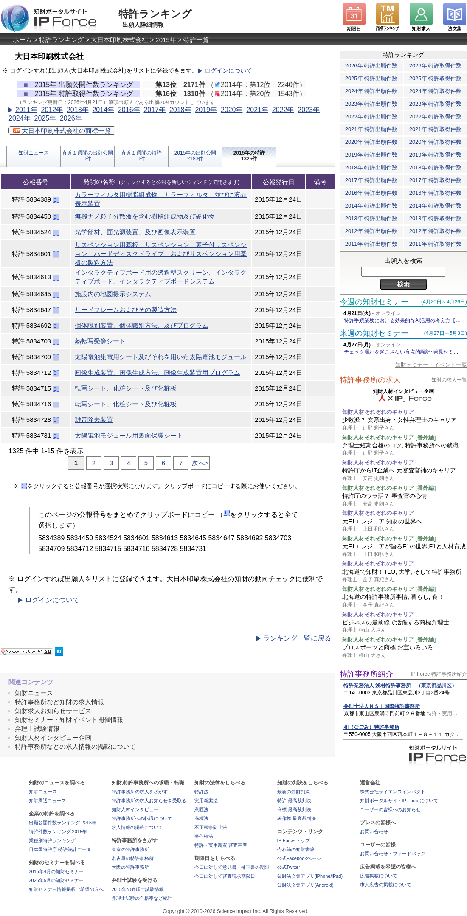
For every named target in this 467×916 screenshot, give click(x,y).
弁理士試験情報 (37, 728)
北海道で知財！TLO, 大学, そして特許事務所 (404, 575)
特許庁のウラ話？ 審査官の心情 (404, 499)
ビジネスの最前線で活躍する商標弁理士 (404, 626)
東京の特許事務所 (130, 849)
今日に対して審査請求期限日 (224, 876)
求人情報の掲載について (137, 827)
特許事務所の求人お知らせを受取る (149, 800)
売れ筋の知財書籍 (296, 849)
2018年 (180, 109)
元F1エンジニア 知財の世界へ (404, 525)
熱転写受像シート (100, 341)
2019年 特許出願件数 (371, 155)
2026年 (71, 118)
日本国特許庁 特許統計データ (60, 849)
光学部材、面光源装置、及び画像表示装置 (135, 232)
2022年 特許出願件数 (371, 116)
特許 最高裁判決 (294, 800)
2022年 (283, 109)
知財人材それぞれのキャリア (378, 412)
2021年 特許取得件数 (435, 129)
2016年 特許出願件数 (371, 193)
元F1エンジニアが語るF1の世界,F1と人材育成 (404, 550)
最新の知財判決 (293, 791)
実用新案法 (206, 800)
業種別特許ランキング (52, 840)
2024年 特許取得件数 (435, 91)
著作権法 (203, 836)
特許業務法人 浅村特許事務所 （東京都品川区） (400, 685)
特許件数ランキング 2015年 (58, 831)
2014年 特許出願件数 (371, 205)
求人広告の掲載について (385, 884)
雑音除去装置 (94, 419)
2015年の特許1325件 (249, 156)
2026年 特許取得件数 (435, 65)
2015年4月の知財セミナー (56, 871)
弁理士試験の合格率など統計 (142, 898)
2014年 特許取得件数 (435, 205)
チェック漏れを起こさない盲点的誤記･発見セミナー (404, 352)
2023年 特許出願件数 (371, 104)
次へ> (200, 462)
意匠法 (201, 809)
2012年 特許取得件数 (435, 231)
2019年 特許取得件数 (435, 155)
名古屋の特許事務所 (133, 858)
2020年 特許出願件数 (371, 142)
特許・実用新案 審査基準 (220, 845)
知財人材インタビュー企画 (53, 737)
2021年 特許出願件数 (371, 129)
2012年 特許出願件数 (371, 231)
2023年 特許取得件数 (435, 104)
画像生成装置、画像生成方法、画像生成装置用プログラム (157, 372)
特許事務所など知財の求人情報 (59, 701)
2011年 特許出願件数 (371, 244)
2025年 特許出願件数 (371, 78)
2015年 (165, 39)
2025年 (45, 118)
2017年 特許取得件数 (435, 180)
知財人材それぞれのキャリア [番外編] (389, 437)
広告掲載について (378, 875)
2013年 (78, 109)
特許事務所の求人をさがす (140, 791)
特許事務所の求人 (370, 380)
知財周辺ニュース (47, 800)
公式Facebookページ (299, 858)
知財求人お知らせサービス (53, 710)
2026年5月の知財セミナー (56, 880)
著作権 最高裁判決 (296, 818)
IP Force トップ (293, 840)
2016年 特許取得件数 (435, 193)
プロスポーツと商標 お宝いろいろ (404, 651)
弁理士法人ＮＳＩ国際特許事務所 (381, 706)
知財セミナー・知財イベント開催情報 (69, 719)
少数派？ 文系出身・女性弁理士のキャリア (404, 423)
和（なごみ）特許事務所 (371, 727)
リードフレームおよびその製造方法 (126, 309)
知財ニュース (33, 153)
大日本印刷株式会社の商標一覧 (62, 130)
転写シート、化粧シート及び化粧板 (126, 388)
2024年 (19, 118)
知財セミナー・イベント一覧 (431, 365)
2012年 (52, 109)
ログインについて (228, 70)
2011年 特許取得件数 (435, 244)
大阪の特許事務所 (130, 867)
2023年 (309, 109)
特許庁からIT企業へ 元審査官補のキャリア (404, 474)
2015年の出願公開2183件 (195, 156)
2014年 (103, 109)
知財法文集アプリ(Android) (305, 885)
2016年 (129, 109)
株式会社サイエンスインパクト (392, 791)
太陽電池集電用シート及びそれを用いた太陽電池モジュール (161, 356)
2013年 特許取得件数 (435, 218)
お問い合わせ (374, 831)
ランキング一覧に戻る (297, 638)
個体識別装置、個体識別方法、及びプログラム (141, 325)
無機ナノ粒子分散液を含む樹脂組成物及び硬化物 (145, 216)
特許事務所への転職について (142, 818)
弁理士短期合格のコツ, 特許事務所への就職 (404, 449)
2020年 (232, 109)
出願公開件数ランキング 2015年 (63, 822)
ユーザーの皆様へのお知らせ (390, 809)
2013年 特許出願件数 (371, 218)
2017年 (154, 109)
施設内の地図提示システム (113, 294)
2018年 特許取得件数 (435, 167)
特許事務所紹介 (366, 674)
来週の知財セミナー (374, 333)
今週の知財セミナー (374, 302)
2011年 (26, 109)
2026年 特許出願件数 (371, 65)
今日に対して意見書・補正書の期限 (231, 867)
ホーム (22, 39)
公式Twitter (288, 867)
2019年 (206, 109)
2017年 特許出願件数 (371, 180)
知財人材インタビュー (135, 809)
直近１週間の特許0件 (141, 156)
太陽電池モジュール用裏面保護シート (129, 435)
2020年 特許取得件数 (435, 142)
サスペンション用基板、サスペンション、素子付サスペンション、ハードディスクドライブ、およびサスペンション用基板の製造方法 (161, 253)
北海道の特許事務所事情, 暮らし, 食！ (404, 600)
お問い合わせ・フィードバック (392, 853)
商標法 (201, 818)
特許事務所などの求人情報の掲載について (75, 746)
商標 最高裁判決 (294, 809)
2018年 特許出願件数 (371, 167)
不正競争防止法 (210, 827)
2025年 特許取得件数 (435, 78)
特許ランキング (61, 39)
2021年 (257, 109)
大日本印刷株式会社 (119, 39)
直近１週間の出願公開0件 (87, 156)
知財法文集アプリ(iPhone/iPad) (310, 876)
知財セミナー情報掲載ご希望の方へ (66, 889)
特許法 (201, 791)
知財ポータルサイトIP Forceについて (399, 800)
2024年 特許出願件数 (371, 91)
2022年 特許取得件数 (435, 116)
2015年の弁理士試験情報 (138, 889)
